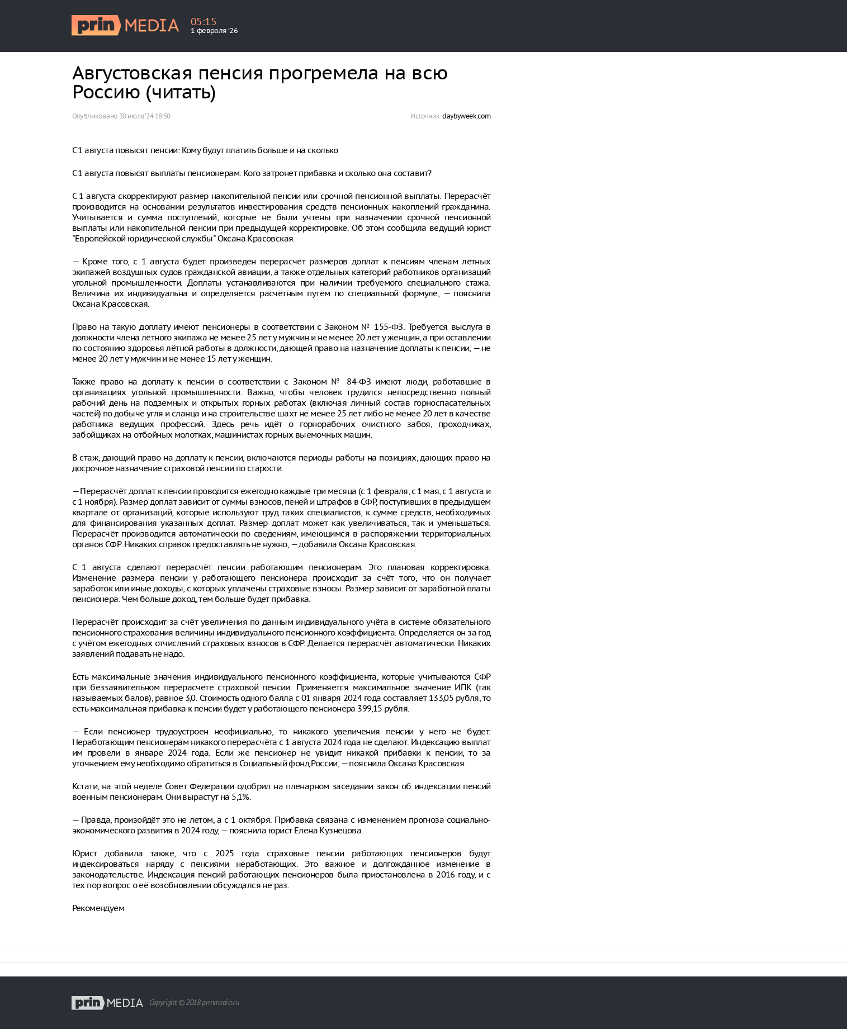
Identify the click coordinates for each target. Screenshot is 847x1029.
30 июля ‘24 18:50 (145, 116)
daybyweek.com (466, 116)
